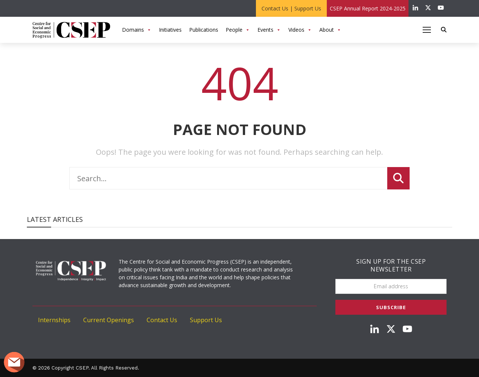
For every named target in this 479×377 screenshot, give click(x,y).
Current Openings (108, 320)
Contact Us (275, 8)
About (330, 29)
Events (269, 29)
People (238, 29)
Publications (203, 29)
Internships (54, 320)
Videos (300, 29)
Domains (136, 29)
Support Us (307, 8)
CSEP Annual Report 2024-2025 (368, 8)
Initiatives (170, 29)
